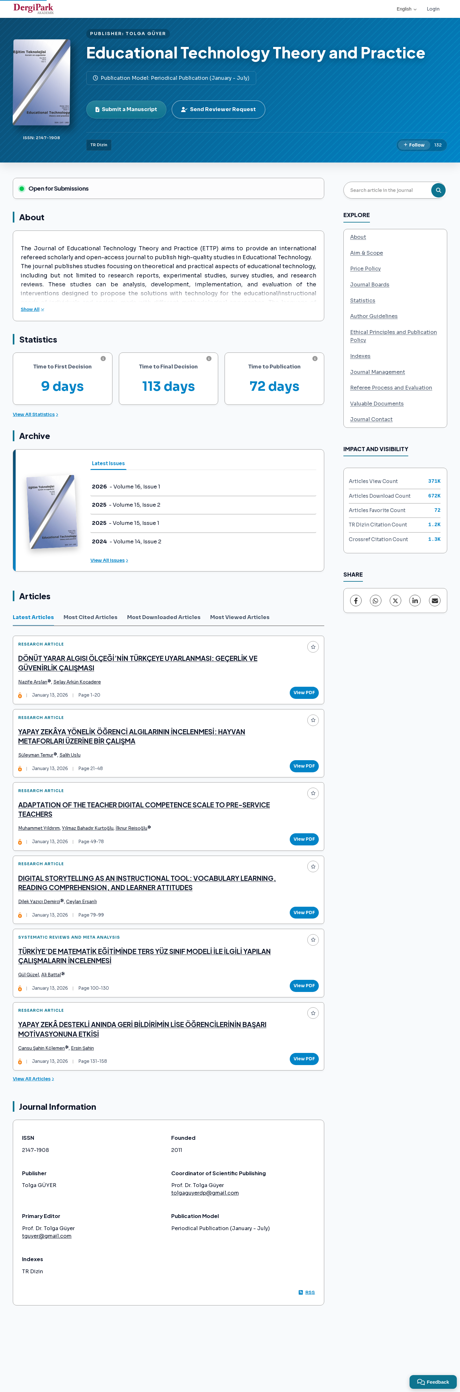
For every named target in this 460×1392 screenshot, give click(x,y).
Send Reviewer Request (218, 109)
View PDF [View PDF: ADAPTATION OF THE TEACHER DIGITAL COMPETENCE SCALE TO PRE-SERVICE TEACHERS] (301, 854)
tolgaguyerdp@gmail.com (205, 1228)
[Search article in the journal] (394, 190)
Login (433, 9)
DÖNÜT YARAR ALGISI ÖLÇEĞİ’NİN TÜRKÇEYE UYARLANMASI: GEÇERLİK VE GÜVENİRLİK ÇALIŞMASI (140, 666)
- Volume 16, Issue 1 (126, 487)
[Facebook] (356, 600)
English (407, 8)
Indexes (360, 356)
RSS (307, 1328)
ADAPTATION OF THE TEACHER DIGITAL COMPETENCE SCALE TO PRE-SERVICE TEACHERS (147, 824)
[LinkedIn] (415, 600)
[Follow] (414, 145)
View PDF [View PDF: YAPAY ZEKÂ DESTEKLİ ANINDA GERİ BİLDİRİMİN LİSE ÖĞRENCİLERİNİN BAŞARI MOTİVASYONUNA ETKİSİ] (301, 1091)
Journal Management (377, 372)
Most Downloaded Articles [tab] (164, 617)
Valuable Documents (377, 403)
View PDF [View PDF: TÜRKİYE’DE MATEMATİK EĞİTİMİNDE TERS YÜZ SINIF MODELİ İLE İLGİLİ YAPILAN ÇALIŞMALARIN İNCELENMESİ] (301, 1012)
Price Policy (365, 268)
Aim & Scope (366, 253)
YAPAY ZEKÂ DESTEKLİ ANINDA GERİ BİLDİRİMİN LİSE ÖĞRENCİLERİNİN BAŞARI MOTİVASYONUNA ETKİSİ (145, 1061)
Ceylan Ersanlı (84, 922)
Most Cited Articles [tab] (91, 617)
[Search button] (438, 190)
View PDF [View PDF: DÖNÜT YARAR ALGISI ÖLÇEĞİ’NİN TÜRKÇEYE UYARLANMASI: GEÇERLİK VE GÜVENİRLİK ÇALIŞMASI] (301, 696)
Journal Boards (369, 284)
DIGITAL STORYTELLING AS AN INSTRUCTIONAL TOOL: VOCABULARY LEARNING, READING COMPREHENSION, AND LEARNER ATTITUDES (131, 903)
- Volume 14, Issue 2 (126, 542)
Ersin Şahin (85, 1080)
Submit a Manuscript (126, 109)
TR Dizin (98, 145)
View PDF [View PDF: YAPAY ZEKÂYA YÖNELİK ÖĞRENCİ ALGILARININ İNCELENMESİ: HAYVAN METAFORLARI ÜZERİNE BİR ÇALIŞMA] (301, 775)
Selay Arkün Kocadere (80, 685)
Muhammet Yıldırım (42, 843)
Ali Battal (54, 1001)
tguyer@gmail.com (47, 1271)
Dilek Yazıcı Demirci (42, 922)
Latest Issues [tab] (108, 463)
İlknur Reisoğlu (134, 843)
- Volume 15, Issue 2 (126, 505)
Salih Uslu (72, 764)
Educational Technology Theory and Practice (255, 52)
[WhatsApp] (375, 600)
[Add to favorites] (310, 649)
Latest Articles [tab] (33, 617)
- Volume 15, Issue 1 (125, 523)
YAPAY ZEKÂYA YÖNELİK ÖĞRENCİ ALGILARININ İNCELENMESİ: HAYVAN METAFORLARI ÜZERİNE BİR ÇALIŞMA (134, 745)
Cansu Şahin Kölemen (44, 1080)
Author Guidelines (374, 316)
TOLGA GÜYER (146, 33)
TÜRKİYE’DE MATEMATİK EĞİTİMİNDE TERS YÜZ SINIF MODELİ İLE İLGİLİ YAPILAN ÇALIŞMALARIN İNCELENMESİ (147, 982)
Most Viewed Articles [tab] (240, 617)
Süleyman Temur (38, 764)
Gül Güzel (31, 1001)
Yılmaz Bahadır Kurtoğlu (90, 843)
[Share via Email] (435, 600)
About (358, 237)
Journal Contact (371, 419)
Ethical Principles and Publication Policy (393, 336)
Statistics (362, 300)
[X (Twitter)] (395, 600)
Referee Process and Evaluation (391, 387)
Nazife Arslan (35, 685)
